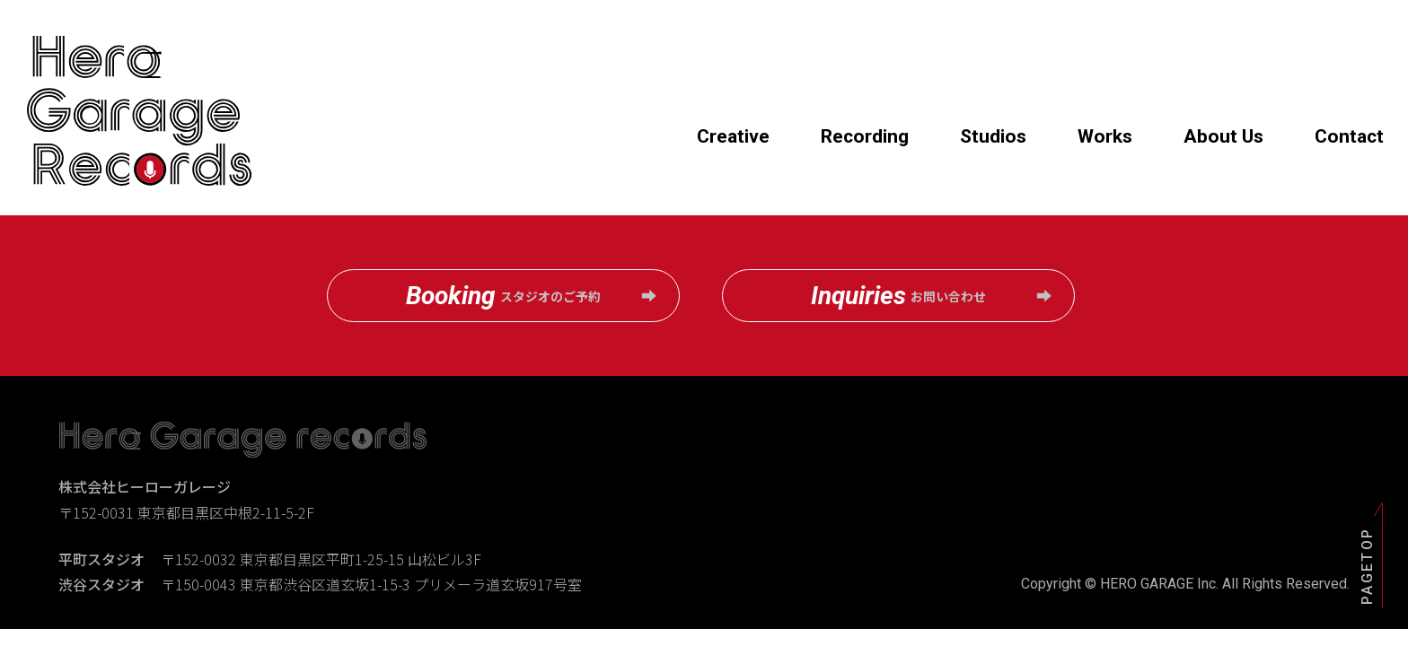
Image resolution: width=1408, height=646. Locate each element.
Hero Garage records (139, 111)
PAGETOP (1366, 566)
